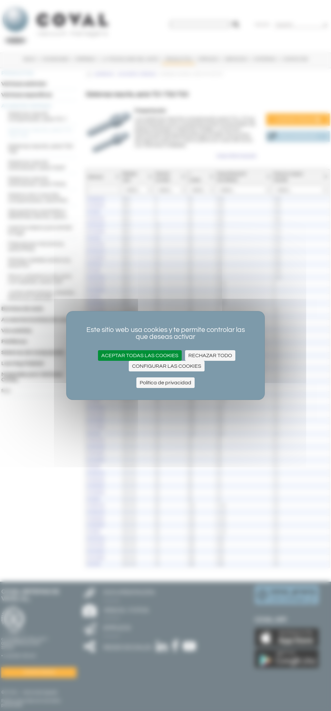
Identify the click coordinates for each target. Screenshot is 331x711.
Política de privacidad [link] (165, 382)
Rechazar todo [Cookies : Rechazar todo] (210, 355)
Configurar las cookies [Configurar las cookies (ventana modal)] (166, 366)
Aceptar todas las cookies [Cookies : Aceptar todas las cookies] (139, 355)
